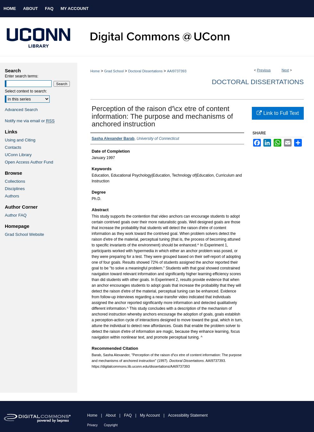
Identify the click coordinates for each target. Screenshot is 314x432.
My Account (150, 415)
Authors (12, 196)
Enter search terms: (21, 76)
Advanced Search (21, 109)
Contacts (13, 147)
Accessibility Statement (188, 415)
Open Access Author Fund (29, 162)
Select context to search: (26, 91)
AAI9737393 (176, 71)
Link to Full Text (278, 113)
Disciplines (15, 188)
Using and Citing (20, 140)
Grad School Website (24, 234)
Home (95, 71)
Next (285, 70)
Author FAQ (16, 215)
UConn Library (18, 154)
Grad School (114, 71)
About (111, 415)
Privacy (92, 425)
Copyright (111, 425)
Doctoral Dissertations (145, 71)
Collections (15, 181)
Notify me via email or (29, 120)
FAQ (128, 415)
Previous (264, 70)
